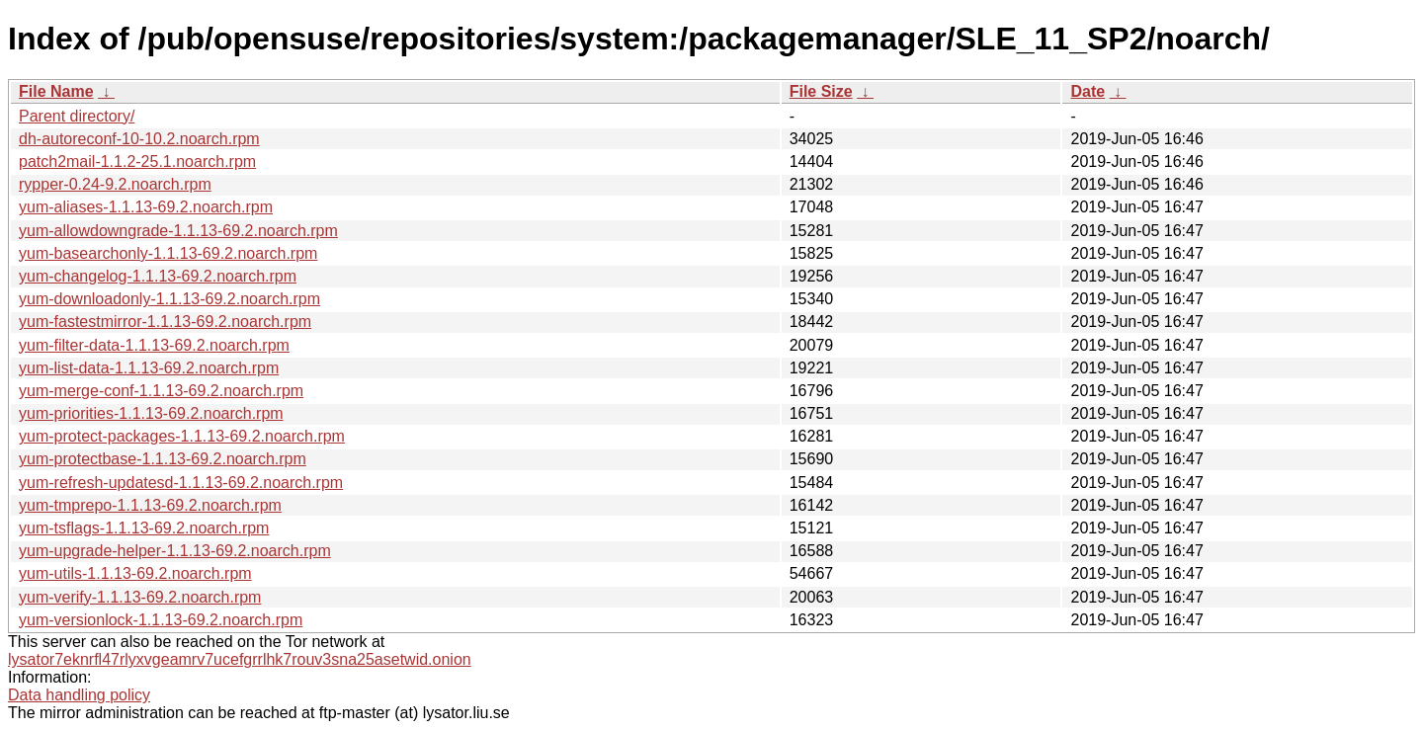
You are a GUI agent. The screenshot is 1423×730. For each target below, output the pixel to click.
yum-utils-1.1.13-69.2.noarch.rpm (135, 573)
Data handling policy (79, 695)
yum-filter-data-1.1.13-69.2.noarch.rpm (154, 345)
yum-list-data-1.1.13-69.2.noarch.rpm (149, 368)
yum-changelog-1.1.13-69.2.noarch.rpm (157, 276)
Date (1087, 91)
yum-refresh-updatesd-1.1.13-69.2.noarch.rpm (181, 482)
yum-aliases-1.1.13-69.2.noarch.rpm (146, 207)
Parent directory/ (76, 116)
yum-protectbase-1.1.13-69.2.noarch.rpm (162, 458)
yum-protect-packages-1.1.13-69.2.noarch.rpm (182, 436)
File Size (821, 91)
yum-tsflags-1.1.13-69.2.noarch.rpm (144, 528)
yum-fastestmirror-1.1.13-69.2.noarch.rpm (165, 321)
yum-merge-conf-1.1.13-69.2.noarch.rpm (161, 390)
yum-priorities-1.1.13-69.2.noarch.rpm (151, 413)
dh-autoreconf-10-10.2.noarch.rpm (139, 138)
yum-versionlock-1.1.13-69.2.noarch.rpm (160, 619)
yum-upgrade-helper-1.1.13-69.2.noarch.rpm (175, 550)
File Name (56, 91)
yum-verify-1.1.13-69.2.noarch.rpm (140, 597)
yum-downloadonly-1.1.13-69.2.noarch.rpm (169, 298)
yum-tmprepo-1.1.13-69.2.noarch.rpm (150, 505)
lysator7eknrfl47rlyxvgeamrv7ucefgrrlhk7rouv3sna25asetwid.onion (239, 659)
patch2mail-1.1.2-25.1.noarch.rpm (137, 161)
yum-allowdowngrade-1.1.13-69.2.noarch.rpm (178, 230)
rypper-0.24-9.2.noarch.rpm (115, 184)
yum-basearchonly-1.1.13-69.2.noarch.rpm (168, 253)
